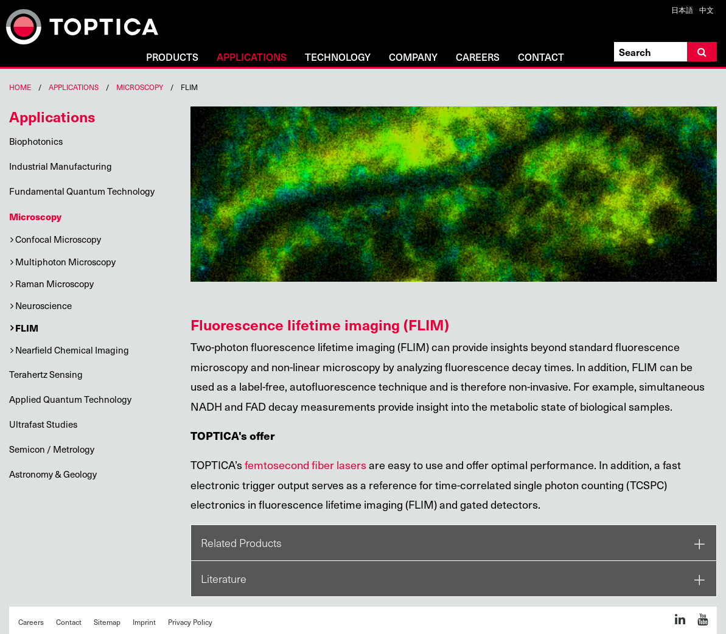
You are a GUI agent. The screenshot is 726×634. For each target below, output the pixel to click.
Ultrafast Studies (43, 424)
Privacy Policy (190, 622)
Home (20, 87)
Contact (541, 57)
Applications (252, 57)
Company (413, 57)
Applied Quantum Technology (70, 399)
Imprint (144, 622)
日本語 (682, 10)
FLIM (26, 327)
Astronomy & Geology (53, 474)
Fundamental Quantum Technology (82, 191)
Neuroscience (43, 305)
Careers (478, 57)
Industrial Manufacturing (60, 166)
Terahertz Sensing (46, 374)
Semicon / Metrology (51, 449)
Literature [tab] (223, 578)
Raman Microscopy (54, 283)
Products (172, 57)
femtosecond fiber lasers (305, 464)
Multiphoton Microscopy (65, 262)
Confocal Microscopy (58, 239)
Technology (338, 57)
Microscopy (139, 87)
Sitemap (107, 622)
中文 (706, 10)
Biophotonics (36, 141)
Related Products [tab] (241, 542)
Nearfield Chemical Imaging (72, 350)
